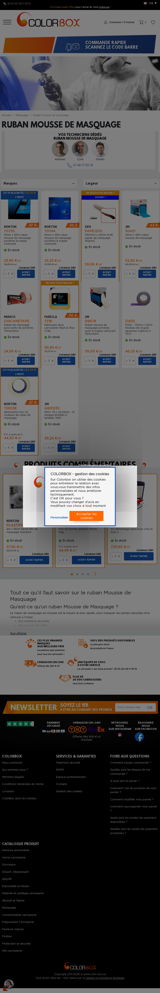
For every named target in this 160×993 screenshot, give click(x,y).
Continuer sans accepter (94, 465)
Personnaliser (59, 517)
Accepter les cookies (86, 516)
